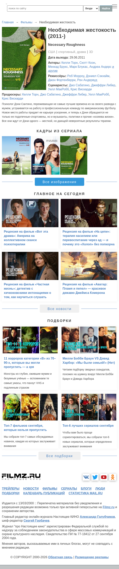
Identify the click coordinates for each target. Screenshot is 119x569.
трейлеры (10, 488)
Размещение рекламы (92, 557)
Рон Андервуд (87, 80)
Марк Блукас (78, 66)
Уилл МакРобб (58, 89)
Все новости (59, 309)
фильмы (49, 488)
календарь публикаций (44, 493)
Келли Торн (70, 62)
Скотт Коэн (87, 62)
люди (100, 488)
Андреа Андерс (100, 66)
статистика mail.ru (86, 493)
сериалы (69, 488)
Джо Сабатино (79, 85)
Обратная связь (60, 557)
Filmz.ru (108, 507)
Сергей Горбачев (36, 520)
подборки (10, 493)
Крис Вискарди (81, 89)
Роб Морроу (75, 76)
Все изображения (59, 182)
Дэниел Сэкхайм (97, 76)
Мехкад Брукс (58, 66)
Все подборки (59, 456)
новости (31, 488)
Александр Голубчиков (97, 516)
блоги (86, 488)
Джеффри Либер (103, 85)
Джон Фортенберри (62, 80)
